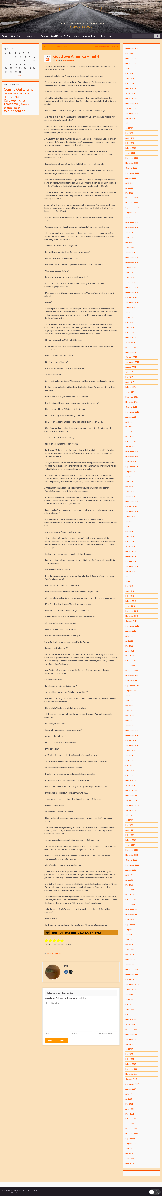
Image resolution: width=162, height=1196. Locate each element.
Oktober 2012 (131, 621)
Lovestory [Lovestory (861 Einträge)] (12, 104)
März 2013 (129, 596)
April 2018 (129, 327)
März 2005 (129, 1059)
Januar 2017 (130, 392)
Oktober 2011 (131, 681)
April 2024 (129, 78)
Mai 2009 (129, 825)
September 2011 (132, 686)
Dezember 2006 (131, 969)
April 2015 (129, 491)
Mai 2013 (129, 586)
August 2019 (130, 267)
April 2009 (129, 830)
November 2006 (131, 974)
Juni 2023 (129, 128)
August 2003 (130, 1144)
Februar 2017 (130, 387)
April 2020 (129, 247)
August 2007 (130, 929)
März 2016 (129, 437)
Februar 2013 (130, 601)
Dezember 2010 (131, 730)
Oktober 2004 (131, 1079)
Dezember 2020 (131, 223)
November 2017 (131, 352)
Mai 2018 (129, 322)
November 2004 (131, 1074)
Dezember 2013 (131, 551)
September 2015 (132, 466)
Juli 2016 (129, 422)
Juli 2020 (129, 232)
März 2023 (129, 143)
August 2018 (130, 307)
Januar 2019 (130, 282)
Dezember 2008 (131, 850)
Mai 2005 (129, 1054)
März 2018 (129, 332)
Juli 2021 (129, 218)
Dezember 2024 (131, 63)
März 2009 (129, 835)
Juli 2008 (129, 875)
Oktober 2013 (131, 561)
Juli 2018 (129, 312)
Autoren (32, 36)
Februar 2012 (130, 661)
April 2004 (129, 1109)
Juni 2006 (129, 999)
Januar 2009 (130, 845)
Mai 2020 (129, 242)
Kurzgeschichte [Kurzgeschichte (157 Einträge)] (15, 100)
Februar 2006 (130, 1019)
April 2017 (129, 382)
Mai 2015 (129, 486)
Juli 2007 (129, 934)
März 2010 (129, 775)
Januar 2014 (130, 546)
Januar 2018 (130, 342)
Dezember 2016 (131, 397)
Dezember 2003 (131, 1129)
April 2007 (129, 949)
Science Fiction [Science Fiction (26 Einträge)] (12, 107)
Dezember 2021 (131, 198)
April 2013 (129, 591)
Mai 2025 (129, 53)
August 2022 (130, 178)
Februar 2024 (130, 88)
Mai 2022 (129, 193)
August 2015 (130, 471)
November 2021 (131, 203)
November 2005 (131, 1034)
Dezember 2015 (131, 452)
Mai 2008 (129, 885)
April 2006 (129, 1009)
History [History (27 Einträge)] (8, 97)
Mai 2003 (129, 1154)
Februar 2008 (130, 900)
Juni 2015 (129, 481)
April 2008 (129, 890)
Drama (50, 953)
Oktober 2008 (131, 860)
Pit (57, 60)
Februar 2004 (130, 1119)
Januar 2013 (130, 606)
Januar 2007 (130, 964)
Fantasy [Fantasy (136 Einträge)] (24, 93)
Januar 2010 (130, 785)
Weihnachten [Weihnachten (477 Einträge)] (14, 111)
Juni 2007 (129, 939)
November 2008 (131, 855)
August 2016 (130, 417)
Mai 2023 (129, 133)
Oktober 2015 (131, 462)
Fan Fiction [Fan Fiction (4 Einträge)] (8, 93)
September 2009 (132, 805)
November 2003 (131, 1134)
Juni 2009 (129, 820)
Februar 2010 (130, 780)
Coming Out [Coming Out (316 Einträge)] (13, 89)
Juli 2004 (129, 1094)
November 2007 (131, 915)
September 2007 (132, 924)
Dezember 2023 (131, 98)
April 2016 (129, 432)
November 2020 (131, 228)
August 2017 (130, 367)
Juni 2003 (129, 1149)
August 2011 (130, 691)
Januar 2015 (130, 496)
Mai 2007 (129, 944)
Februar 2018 (130, 337)
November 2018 (131, 292)
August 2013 (130, 571)
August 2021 (130, 213)
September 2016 (132, 412)
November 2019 (131, 262)
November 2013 (131, 556)
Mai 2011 (129, 705)
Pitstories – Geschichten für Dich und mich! (81, 22)
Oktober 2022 (131, 168)
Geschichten (17, 36)
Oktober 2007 (131, 920)
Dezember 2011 (131, 671)
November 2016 (131, 402)
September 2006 (132, 984)
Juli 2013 (129, 576)
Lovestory (58, 953)
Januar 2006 (130, 1024)
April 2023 (129, 138)
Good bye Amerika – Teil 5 (104, 46)
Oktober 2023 (131, 108)
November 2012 (131, 616)
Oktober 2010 (131, 740)
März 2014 (129, 541)
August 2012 (130, 631)
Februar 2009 (130, 840)
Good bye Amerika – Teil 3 (57, 46)
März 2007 (129, 954)
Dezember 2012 (131, 611)
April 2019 (129, 277)
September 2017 (132, 362)
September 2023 (132, 113)
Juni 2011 (129, 700)
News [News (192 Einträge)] (25, 104)
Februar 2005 (130, 1064)
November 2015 (131, 457)
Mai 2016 (129, 427)
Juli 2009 (129, 815)
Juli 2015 (129, 476)
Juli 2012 (129, 636)
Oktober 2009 (131, 800)
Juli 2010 (129, 755)
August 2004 (130, 1089)
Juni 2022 (129, 188)
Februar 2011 (130, 720)
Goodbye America (69, 60)
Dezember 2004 (131, 1069)
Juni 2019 (129, 272)
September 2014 (132, 511)
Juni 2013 (129, 581)
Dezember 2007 (131, 910)
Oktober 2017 (131, 357)
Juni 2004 (129, 1099)
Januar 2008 (130, 905)
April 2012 (129, 651)
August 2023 (130, 118)
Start (4, 36)
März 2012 (129, 656)
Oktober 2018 (131, 297)
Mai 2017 (129, 377)
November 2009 (131, 795)
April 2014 (129, 536)
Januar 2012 (130, 666)
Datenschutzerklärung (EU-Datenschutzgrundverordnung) (69, 36)
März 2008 (129, 895)
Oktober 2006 (131, 979)
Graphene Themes (22, 1193)
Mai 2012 (129, 646)
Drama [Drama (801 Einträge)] (28, 89)
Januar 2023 (130, 153)
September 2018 (132, 302)
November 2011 (131, 676)
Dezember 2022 (131, 158)
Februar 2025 (130, 58)
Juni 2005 (129, 1049)
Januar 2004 (130, 1124)
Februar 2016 (130, 442)
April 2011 (129, 710)
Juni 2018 (129, 317)
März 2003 (129, 1163)
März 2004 (129, 1114)
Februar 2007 (130, 959)
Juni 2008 (129, 880)
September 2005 (132, 1039)
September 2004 (132, 1084)
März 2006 (129, 1014)
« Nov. (19, 75)
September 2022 (132, 173)
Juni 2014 (129, 526)
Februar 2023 (130, 148)
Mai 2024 (129, 73)
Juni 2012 (129, 641)
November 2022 (131, 163)
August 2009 (130, 810)
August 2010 (130, 750)
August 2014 (130, 516)
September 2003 (132, 1139)
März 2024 (129, 83)
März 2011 (129, 715)
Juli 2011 (129, 695)
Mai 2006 (129, 1004)
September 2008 (132, 865)
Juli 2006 (129, 994)
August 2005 (130, 1044)
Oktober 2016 (131, 407)
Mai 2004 (129, 1104)
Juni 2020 (129, 237)
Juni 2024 (129, 68)
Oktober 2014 (131, 506)
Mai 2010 (129, 765)
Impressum (106, 36)
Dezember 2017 (131, 347)
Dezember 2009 (131, 790)
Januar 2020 (130, 252)
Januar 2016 (130, 447)
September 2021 (132, 208)
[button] (155, 1192)
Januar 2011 (130, 725)
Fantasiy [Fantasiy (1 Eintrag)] (15, 93)
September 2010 (132, 745)
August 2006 (130, 989)
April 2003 (129, 1158)
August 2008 (130, 870)
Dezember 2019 (131, 257)
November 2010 (131, 735)
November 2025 (131, 48)
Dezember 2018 (131, 287)
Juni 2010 (129, 760)
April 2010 (129, 770)
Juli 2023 (129, 123)
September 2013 (132, 566)
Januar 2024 (130, 93)
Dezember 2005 (131, 1029)
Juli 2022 (129, 183)
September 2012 (132, 626)
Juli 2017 (129, 372)
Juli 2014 (129, 521)
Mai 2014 (129, 531)
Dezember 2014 (131, 501)
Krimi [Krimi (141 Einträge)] (16, 97)
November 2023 (131, 103)
